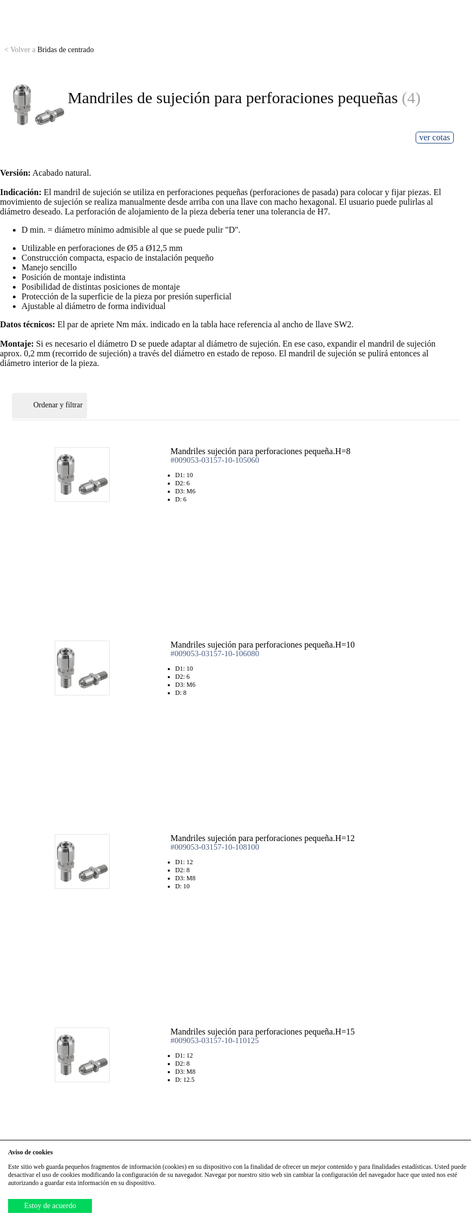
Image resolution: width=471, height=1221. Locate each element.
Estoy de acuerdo (50, 1206)
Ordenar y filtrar (49, 405)
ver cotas (434, 137)
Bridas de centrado (49, 50)
